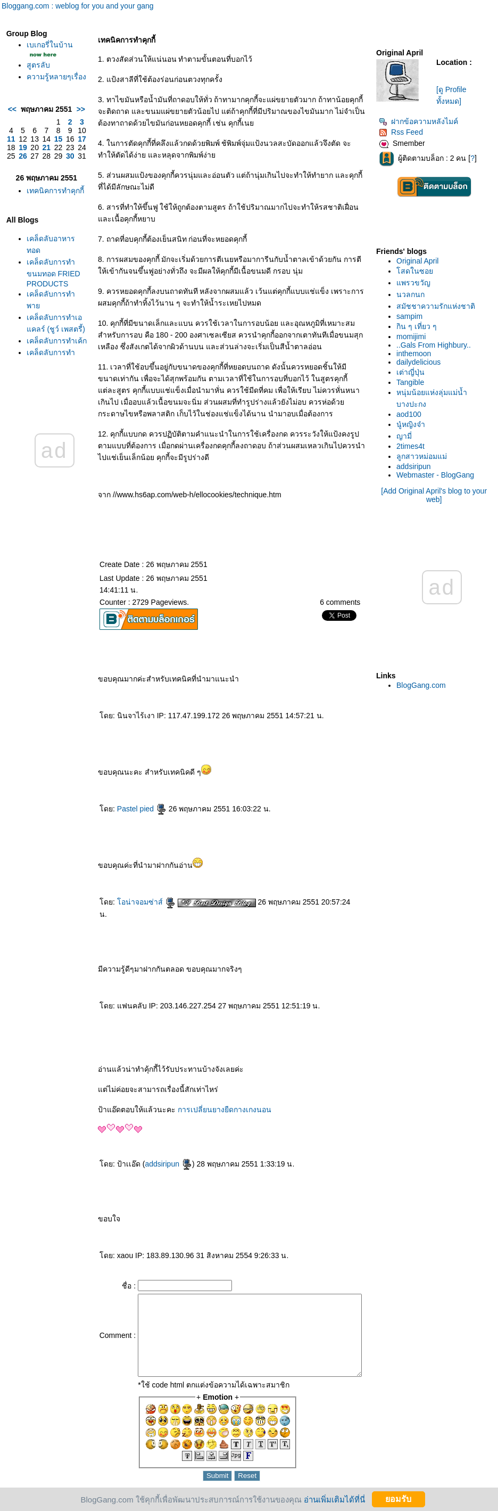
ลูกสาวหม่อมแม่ (422, 456)
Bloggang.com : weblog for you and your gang (78, 6)
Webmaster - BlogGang (436, 475)
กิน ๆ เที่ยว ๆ (417, 326)
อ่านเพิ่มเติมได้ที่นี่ (334, 1499)
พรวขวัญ (414, 282)
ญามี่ (404, 436)
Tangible (411, 382)
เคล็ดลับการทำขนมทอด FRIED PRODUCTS (48, 329)
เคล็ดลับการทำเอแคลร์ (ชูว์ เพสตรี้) (46, 390)
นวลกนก (411, 294)
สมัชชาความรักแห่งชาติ (436, 306)
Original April (418, 261)
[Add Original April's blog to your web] (434, 495)
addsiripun (149, 1152)
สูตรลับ (38, 76)
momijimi (411, 336)
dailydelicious (419, 362)
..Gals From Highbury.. (434, 345)
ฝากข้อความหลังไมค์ (419, 121)
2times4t (411, 446)
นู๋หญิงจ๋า (411, 424)
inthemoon (414, 353)
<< (12, 137)
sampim (410, 316)
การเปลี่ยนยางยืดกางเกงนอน (205, 1098)
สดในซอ (415, 271)
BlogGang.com (421, 685)
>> (61, 137)
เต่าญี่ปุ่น (411, 372)
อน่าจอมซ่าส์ (126, 902)
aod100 (409, 414)
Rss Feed (401, 132)
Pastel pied (122, 808)
